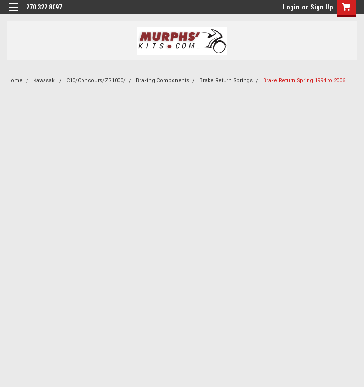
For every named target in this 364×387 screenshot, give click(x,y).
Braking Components (162, 80)
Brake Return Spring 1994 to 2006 (304, 80)
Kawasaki (44, 80)
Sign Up (321, 7)
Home (15, 80)
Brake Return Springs (226, 80)
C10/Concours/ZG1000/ (96, 80)
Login (291, 7)
